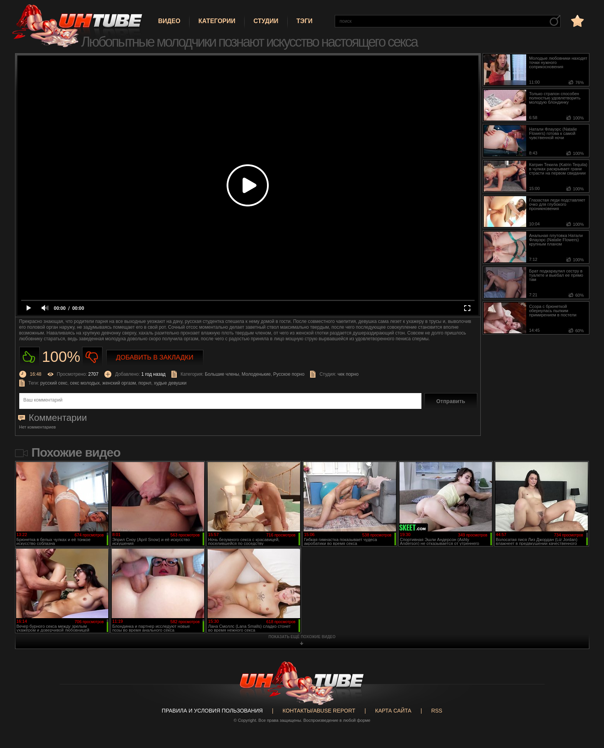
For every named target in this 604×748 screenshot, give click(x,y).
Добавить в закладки (154, 357)
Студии (265, 21)
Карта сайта (393, 711)
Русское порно (288, 374)
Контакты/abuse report (319, 711)
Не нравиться (92, 357)
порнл (144, 383)
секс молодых (85, 383)
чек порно (348, 374)
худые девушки (170, 383)
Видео (169, 21)
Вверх (586, 703)
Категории (216, 21)
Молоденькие (256, 374)
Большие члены (222, 374)
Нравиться (29, 357)
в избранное (576, 20)
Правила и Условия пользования (212, 711)
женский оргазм (119, 383)
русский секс (53, 383)
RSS (436, 711)
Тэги (305, 21)
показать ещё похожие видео (302, 637)
